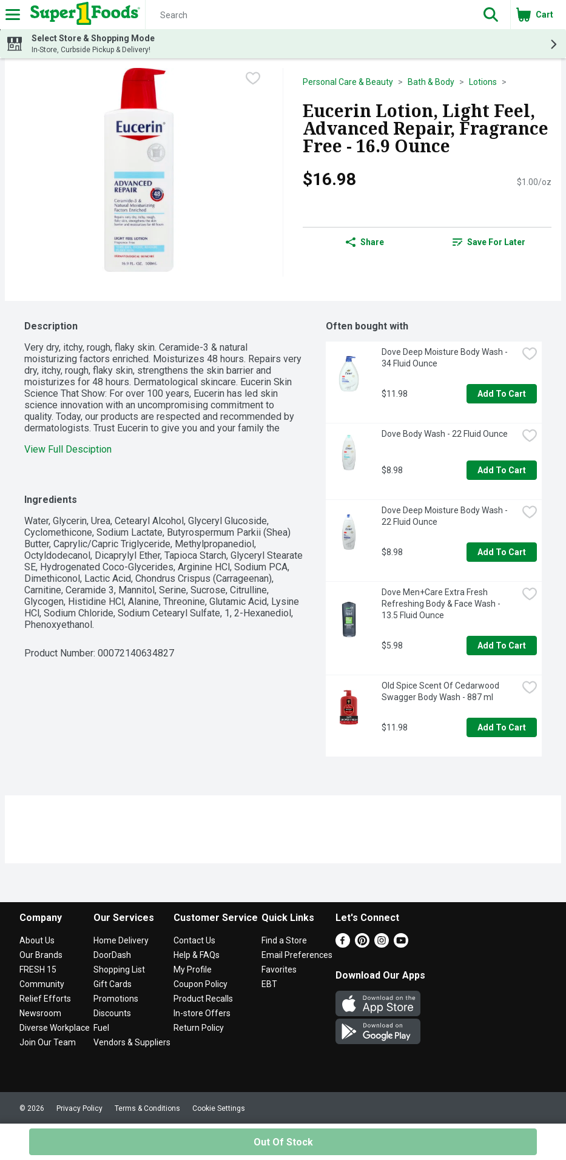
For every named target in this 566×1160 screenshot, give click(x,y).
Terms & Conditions (147, 1108)
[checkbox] (253, 78)
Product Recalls (203, 998)
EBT (269, 984)
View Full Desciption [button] (68, 449)
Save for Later (489, 242)
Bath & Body (431, 82)
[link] (489, 242)
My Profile (193, 969)
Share (365, 242)
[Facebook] (342, 944)
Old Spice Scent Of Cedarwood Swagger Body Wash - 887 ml (441, 691)
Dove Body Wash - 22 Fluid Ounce (445, 434)
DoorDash (112, 955)
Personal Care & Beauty (348, 82)
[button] (490, 14)
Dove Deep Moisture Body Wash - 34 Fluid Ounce (446, 357)
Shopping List (119, 969)
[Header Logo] (83, 14)
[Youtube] (401, 944)
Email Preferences (296, 955)
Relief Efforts (45, 998)
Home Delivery (121, 940)
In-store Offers (202, 1013)
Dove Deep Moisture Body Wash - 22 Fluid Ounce (446, 516)
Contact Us (194, 940)
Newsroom (40, 1013)
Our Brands (40, 955)
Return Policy (199, 1028)
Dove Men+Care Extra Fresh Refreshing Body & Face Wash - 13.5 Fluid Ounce (442, 603)
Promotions (115, 998)
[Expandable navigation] (13, 14)
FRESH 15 (37, 969)
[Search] (308, 15)
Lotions (483, 82)
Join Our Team (47, 1042)
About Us (37, 940)
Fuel (101, 1028)
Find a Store (284, 940)
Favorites (279, 969)
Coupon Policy (200, 984)
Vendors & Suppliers (131, 1042)
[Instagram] (381, 944)
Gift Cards (112, 984)
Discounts (112, 1013)
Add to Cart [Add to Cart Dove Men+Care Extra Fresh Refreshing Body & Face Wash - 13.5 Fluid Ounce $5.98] (501, 645)
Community (41, 984)
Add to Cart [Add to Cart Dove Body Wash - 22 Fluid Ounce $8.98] (501, 470)
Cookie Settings (218, 1108)
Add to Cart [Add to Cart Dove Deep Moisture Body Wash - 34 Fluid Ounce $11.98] (501, 394)
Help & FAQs (197, 955)
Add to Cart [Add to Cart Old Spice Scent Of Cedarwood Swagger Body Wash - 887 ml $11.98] (501, 727)
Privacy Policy (79, 1108)
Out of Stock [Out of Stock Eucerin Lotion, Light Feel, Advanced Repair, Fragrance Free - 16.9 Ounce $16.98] (283, 1142)
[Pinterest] (362, 944)
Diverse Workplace (54, 1028)
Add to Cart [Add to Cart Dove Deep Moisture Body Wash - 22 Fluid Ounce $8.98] (501, 552)
